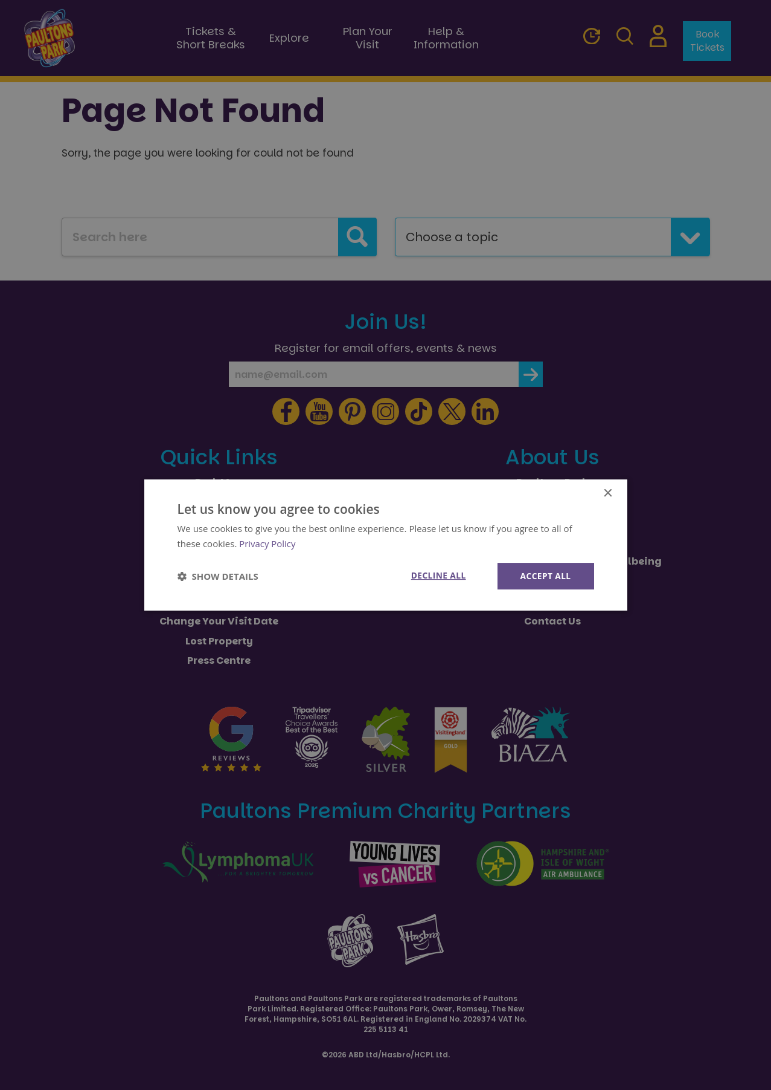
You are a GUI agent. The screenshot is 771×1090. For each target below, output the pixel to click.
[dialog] (385, 545)
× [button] (607, 493)
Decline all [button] (437, 575)
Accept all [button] (545, 576)
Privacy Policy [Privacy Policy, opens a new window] (267, 543)
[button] (218, 576)
